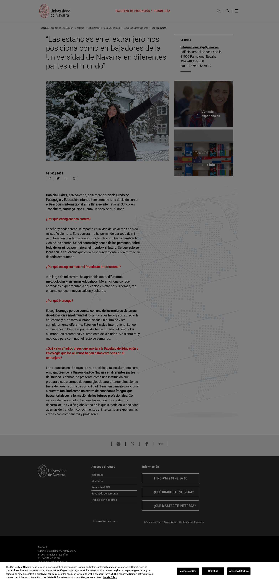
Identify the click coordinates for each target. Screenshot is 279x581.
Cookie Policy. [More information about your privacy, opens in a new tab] (110, 577)
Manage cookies (188, 571)
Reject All (213, 571)
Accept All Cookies (239, 571)
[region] (139, 571)
